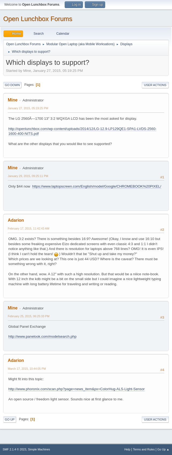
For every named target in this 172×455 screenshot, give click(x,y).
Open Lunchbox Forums (37, 18)
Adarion (16, 220)
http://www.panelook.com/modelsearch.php (42, 336)
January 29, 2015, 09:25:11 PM (28, 176)
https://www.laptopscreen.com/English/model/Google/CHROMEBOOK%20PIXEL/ (96, 186)
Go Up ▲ (163, 449)
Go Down (12, 85)
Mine (12, 100)
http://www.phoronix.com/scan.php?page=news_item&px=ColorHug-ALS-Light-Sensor (76, 389)
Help (127, 449)
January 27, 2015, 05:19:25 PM (28, 108)
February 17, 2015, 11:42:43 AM (28, 228)
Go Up (9, 419)
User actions (155, 85)
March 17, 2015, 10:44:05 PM (27, 368)
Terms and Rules (144, 449)
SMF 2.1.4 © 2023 (14, 449)
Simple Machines (39, 449)
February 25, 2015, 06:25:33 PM (28, 316)
